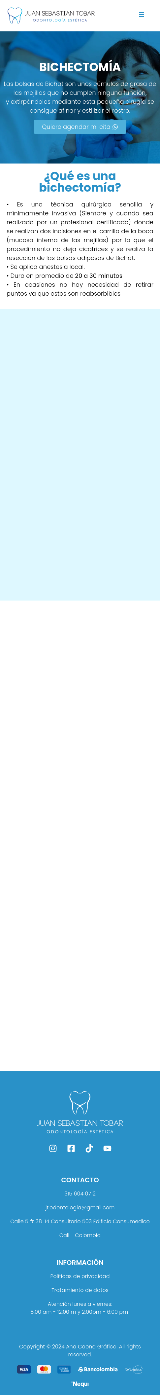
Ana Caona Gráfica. (91, 1346)
